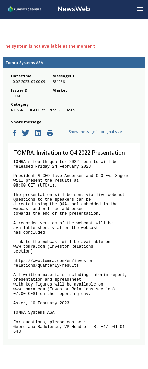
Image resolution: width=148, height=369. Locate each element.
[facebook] (15, 133)
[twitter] (25, 133)
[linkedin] (38, 133)
